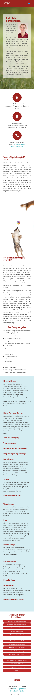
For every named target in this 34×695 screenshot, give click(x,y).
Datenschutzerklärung (17, 692)
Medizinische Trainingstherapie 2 (17, 603)
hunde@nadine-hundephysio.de (18, 145)
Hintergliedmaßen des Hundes (17, 596)
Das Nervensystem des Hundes (17, 593)
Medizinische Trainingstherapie (17, 599)
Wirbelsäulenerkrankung (17, 580)
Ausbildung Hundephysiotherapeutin (17, 570)
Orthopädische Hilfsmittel (17, 612)
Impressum (25, 690)
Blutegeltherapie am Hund (17, 589)
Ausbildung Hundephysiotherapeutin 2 (17, 573)
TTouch (17, 619)
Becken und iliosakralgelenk (17, 583)
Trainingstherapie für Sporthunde (17, 616)
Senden (25, 678)
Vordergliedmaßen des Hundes (17, 577)
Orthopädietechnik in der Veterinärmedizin (17, 609)
